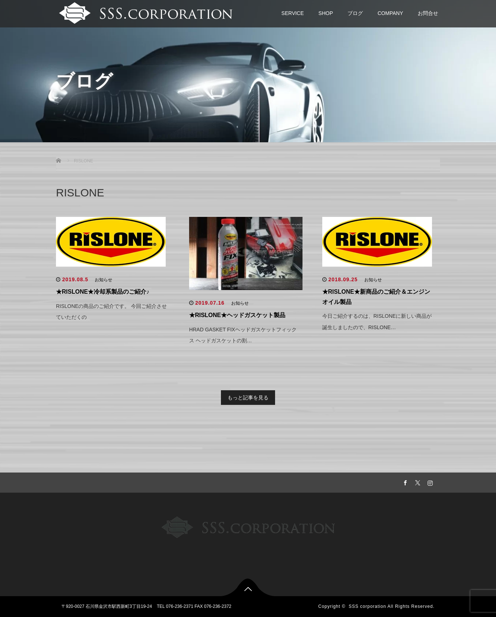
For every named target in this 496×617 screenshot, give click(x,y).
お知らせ (103, 279)
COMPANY (390, 13)
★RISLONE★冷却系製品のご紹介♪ (102, 292)
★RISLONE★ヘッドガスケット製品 (237, 315)
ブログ (355, 13)
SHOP (326, 13)
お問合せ (428, 13)
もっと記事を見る (248, 397)
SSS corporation (367, 606)
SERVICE (292, 13)
